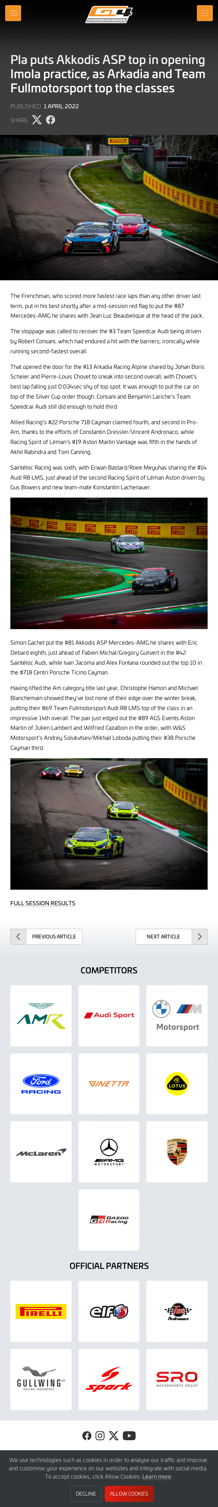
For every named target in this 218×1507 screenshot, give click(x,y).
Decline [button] (86, 1493)
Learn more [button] (156, 1476)
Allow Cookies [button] (129, 1493)
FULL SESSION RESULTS (42, 903)
